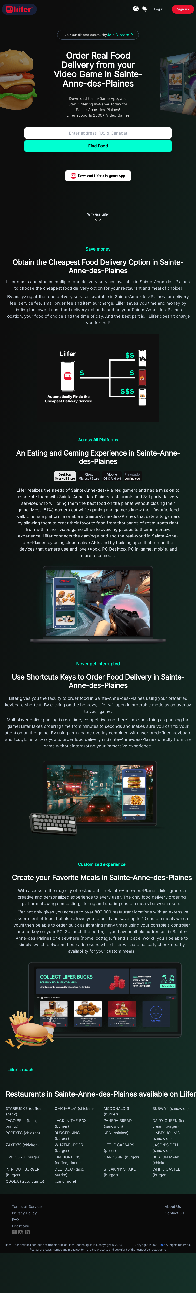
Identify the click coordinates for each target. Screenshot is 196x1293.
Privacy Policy (24, 1213)
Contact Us (174, 1213)
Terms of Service (27, 1206)
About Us (173, 1206)
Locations (20, 1226)
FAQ (15, 1219)
